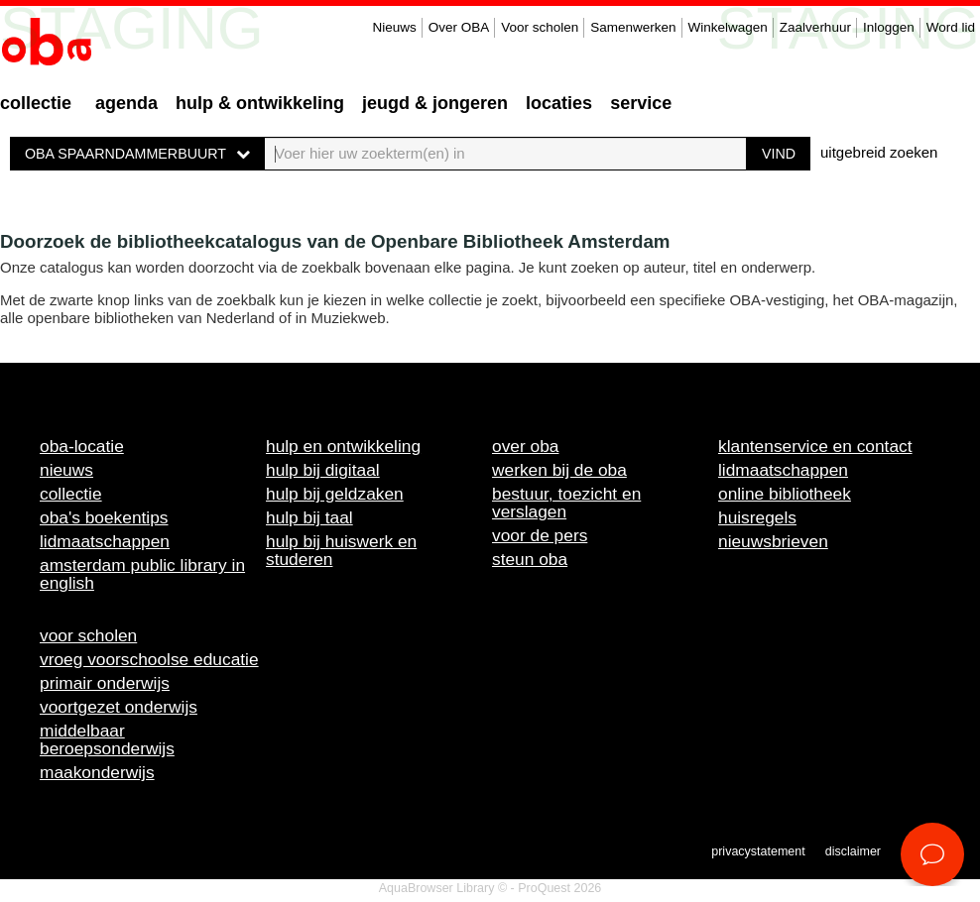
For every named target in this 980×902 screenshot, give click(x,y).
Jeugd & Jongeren (435, 103)
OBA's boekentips (104, 517)
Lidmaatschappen (105, 541)
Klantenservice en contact (815, 446)
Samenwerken (632, 27)
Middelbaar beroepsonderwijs (107, 739)
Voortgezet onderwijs (118, 707)
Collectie (35, 103)
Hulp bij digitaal (323, 470)
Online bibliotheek (784, 494)
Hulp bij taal (309, 517)
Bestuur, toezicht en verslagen (566, 502)
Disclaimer (853, 851)
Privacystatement (757, 851)
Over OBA (459, 27)
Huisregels (757, 517)
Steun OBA (529, 559)
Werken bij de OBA (559, 470)
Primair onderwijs (105, 683)
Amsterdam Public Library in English (142, 574)
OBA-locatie (82, 446)
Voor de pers (539, 535)
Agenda (126, 103)
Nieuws (394, 27)
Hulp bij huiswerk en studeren (341, 550)
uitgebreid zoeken (878, 152)
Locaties (559, 103)
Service (641, 103)
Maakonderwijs (97, 772)
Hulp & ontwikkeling (260, 103)
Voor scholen (539, 27)
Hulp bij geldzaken (335, 494)
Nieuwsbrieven (773, 541)
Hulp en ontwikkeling (343, 446)
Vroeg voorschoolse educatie (149, 659)
